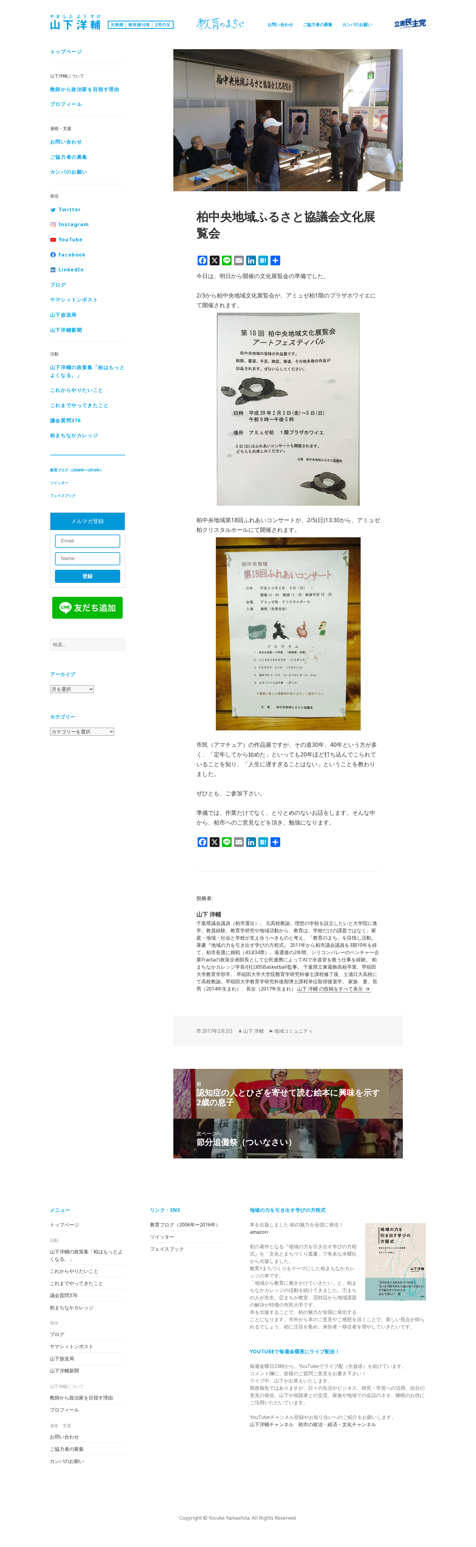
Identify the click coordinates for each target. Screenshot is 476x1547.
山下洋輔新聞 (66, 330)
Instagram (74, 224)
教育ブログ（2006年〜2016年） (77, 470)
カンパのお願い (357, 24)
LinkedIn (71, 269)
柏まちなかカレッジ (74, 435)
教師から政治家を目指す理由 (85, 89)
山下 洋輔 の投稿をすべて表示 (330, 988)
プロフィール (66, 104)
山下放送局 (63, 314)
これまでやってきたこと (79, 405)
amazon (259, 1232)
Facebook (72, 254)
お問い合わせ (280, 24)
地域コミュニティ (293, 1031)
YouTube (71, 239)
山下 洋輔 (253, 1031)
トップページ (66, 51)
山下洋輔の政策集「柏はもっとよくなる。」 (87, 371)
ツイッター (59, 482)
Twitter (70, 209)
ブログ (58, 284)
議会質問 (65, 420)
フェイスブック (63, 495)
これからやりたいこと (77, 390)
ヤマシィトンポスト (74, 299)
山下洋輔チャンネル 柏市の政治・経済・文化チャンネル (313, 1424)
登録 (87, 576)
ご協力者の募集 (317, 24)
